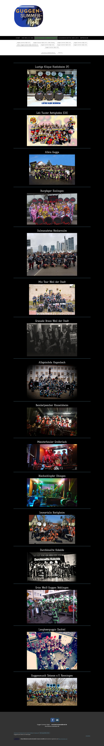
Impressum (84, 38)
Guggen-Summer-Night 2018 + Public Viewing (43, 42)
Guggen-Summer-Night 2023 (64, 44)
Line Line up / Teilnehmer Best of (48, 52)
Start (18, 38)
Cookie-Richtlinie (30, 733)
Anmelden (88, 735)
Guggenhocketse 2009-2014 (68, 38)
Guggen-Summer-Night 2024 (80, 44)
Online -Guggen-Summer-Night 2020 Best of (27, 44)
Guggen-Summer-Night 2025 (52, 47)
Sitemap (36, 733)
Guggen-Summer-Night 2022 (47, 44)
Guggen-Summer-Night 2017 (80, 42)
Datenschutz (22, 733)
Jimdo (16, 739)
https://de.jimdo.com (62, 739)
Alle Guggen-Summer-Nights (46, 38)
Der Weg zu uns (27, 38)
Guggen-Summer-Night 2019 (64, 42)
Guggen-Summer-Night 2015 (23, 42)
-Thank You (60, 52)
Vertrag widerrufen (44, 733)
